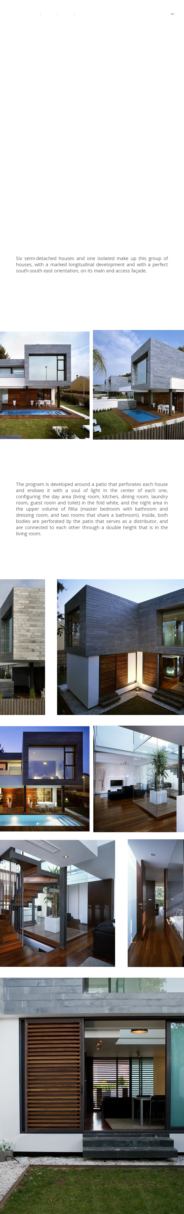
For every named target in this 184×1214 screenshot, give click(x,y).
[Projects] (49, 14)
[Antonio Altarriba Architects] (21, 14)
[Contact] (83, 14)
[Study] (66, 14)
